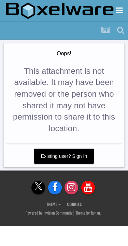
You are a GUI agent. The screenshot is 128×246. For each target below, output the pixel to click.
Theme (53, 204)
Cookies (74, 204)
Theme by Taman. (88, 213)
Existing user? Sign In (64, 156)
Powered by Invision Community (49, 213)
